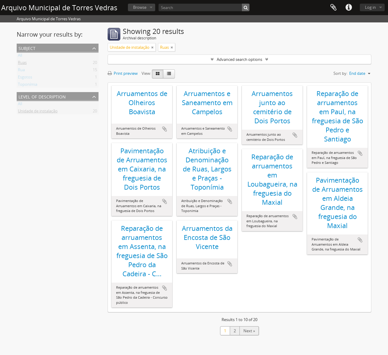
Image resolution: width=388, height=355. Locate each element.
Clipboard (333, 7)
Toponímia (27, 85)
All (20, 56)
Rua (21, 71)
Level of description (42, 96)
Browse (139, 7)
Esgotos (25, 78)
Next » (249, 330)
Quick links (348, 7)
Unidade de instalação (38, 112)
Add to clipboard (165, 129)
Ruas (22, 63)
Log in (370, 7)
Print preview (123, 73)
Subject (26, 48)
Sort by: (340, 73)
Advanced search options (239, 59)
